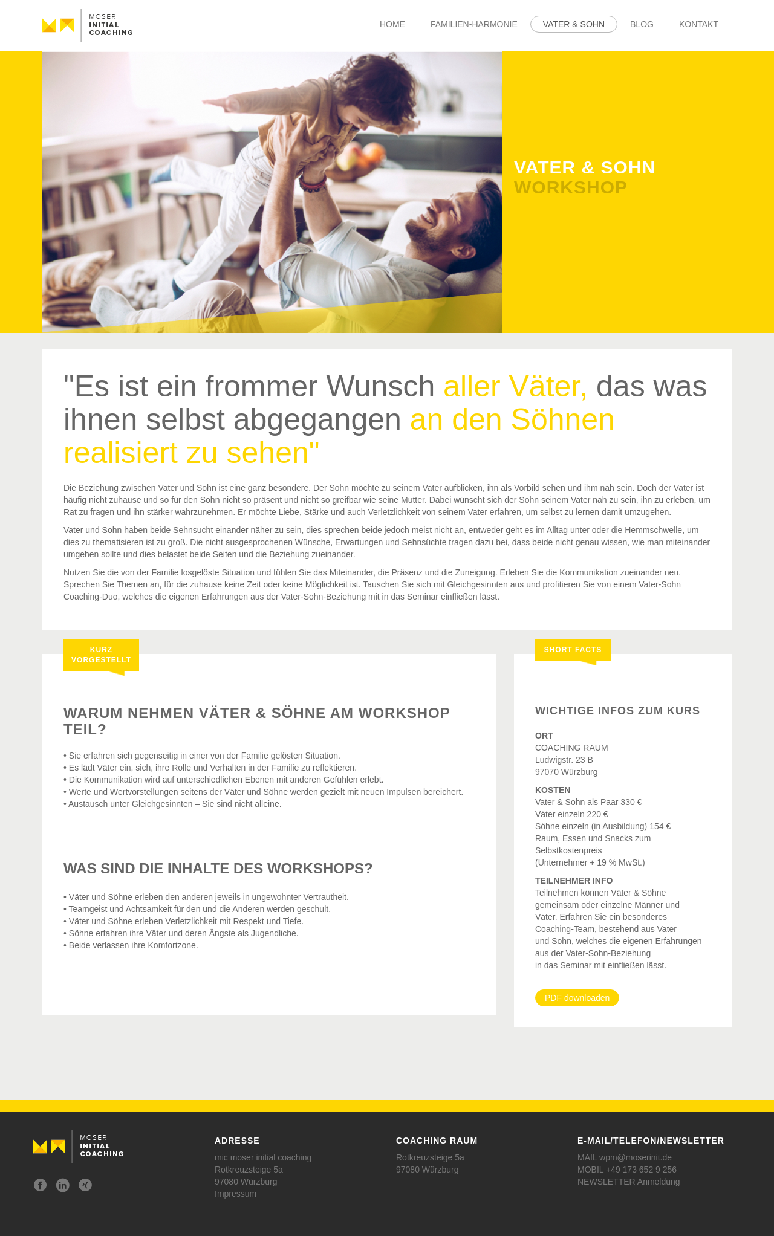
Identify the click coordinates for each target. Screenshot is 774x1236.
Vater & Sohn (574, 24)
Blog (642, 24)
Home (392, 24)
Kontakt (698, 24)
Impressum (235, 1194)
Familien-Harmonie (474, 24)
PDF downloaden (577, 998)
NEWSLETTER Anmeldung (628, 1181)
